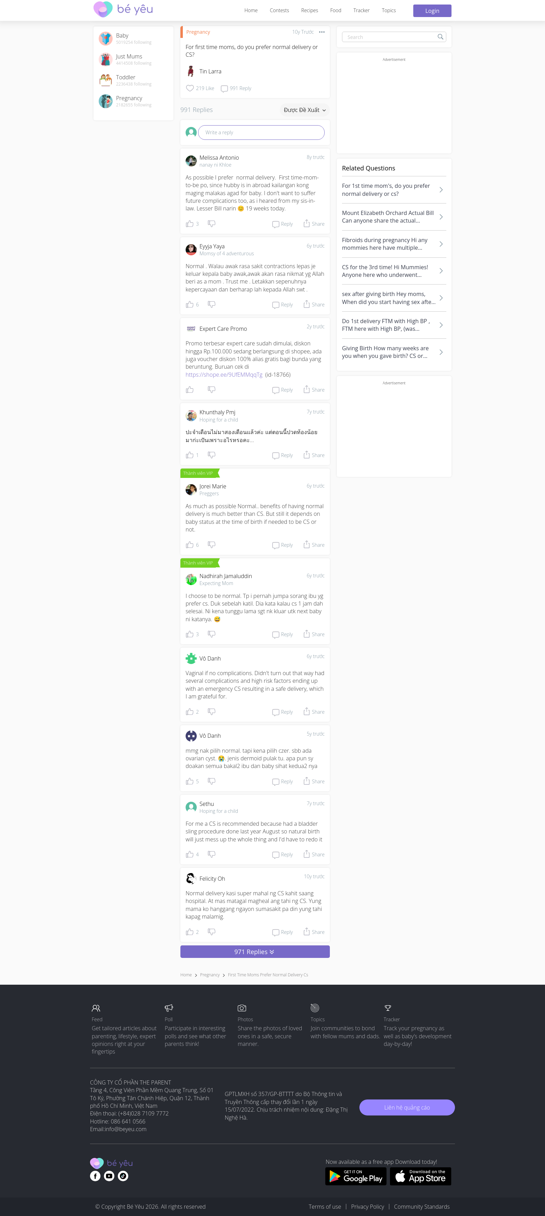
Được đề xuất (305, 110)
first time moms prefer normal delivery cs (268, 975)
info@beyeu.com (126, 1129)
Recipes (309, 10)
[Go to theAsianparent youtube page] (109, 1176)
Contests (279, 10)
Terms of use (325, 1206)
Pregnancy (198, 32)
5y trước (316, 733)
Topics (389, 10)
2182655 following (134, 105)
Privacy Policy (367, 1206)
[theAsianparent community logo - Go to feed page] (123, 10)
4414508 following (134, 63)
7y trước (316, 411)
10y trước (314, 876)
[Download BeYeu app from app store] (421, 1183)
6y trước (316, 245)
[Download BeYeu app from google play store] (356, 1183)
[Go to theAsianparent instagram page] (123, 1176)
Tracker (361, 10)
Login (432, 11)
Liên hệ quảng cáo (407, 1107)
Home (251, 10)
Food (335, 10)
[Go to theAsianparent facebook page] (95, 1176)
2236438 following (134, 84)
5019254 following (134, 42)
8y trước (316, 157)
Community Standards (422, 1206)
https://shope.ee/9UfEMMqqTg (224, 374)
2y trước (316, 326)
